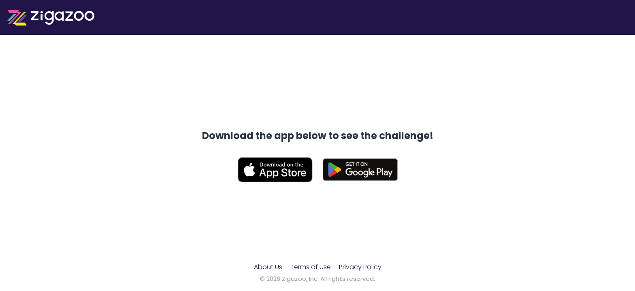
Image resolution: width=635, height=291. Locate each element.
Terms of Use (310, 267)
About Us (268, 267)
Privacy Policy (360, 267)
